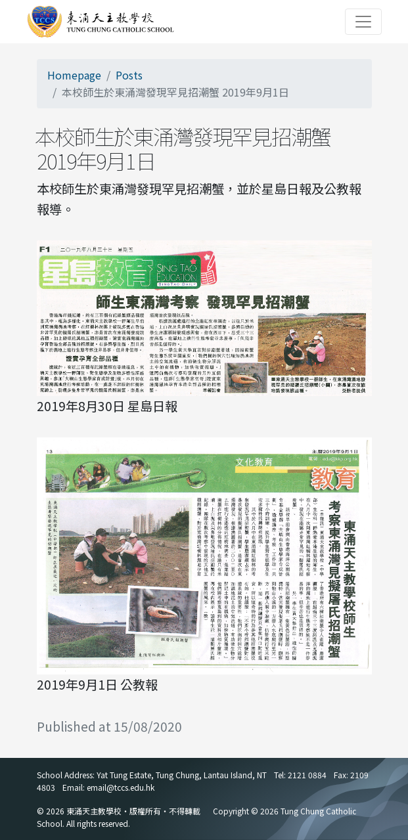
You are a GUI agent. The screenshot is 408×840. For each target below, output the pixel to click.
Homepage (74, 75)
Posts (129, 75)
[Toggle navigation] (363, 22)
